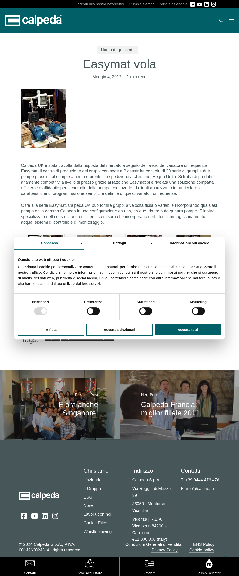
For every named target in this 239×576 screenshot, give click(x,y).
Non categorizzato (118, 49)
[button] (231, 20)
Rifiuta (51, 330)
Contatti (30, 573)
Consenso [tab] (49, 243)
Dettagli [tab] (119, 243)
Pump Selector (208, 573)
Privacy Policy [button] (164, 550)
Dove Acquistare (89, 573)
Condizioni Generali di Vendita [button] (153, 544)
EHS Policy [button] (203, 544)
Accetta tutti (188, 330)
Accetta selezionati (119, 330)
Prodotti (149, 573)
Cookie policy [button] (201, 550)
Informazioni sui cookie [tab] (189, 243)
